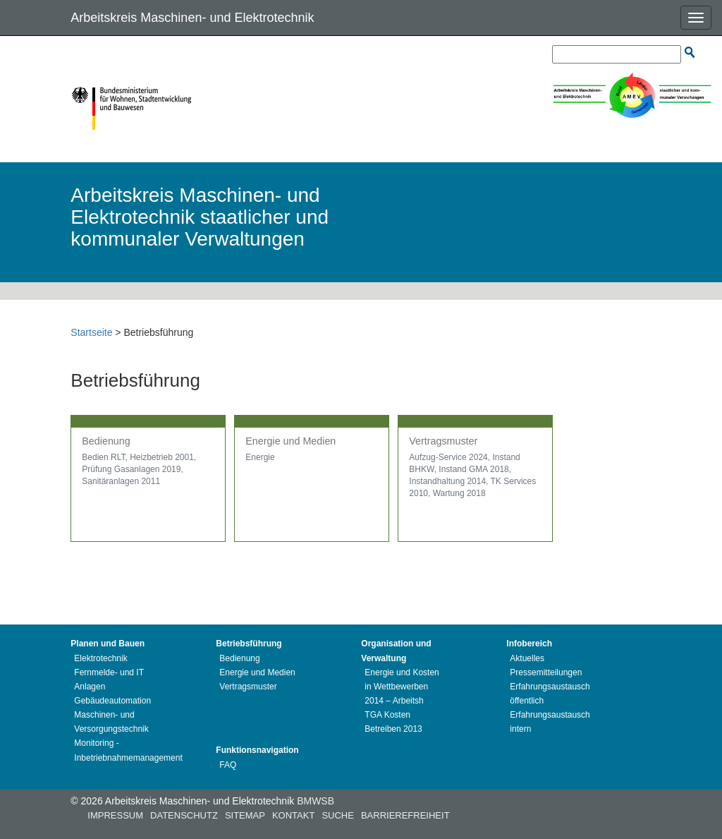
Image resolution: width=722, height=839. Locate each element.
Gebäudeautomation (112, 701)
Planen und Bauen (108, 643)
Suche (338, 815)
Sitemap (245, 815)
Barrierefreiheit (405, 815)
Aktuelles (527, 658)
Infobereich (529, 643)
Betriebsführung (248, 643)
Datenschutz (184, 815)
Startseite (91, 332)
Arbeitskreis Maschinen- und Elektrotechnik (192, 18)
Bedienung (239, 658)
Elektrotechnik (100, 658)
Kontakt (293, 815)
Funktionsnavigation (257, 750)
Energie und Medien (257, 672)
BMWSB (315, 801)
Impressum (115, 815)
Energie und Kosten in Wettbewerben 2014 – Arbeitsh (402, 687)
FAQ (227, 765)
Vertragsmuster (247, 687)
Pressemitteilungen (546, 672)
